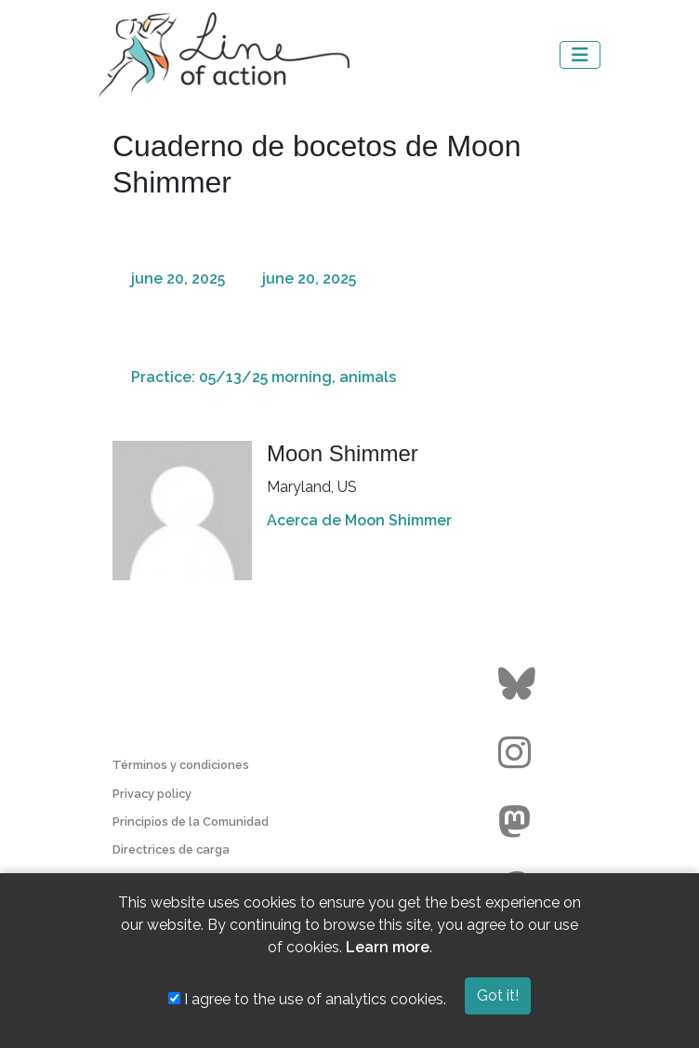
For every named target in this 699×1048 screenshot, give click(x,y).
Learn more (387, 947)
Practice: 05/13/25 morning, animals (263, 377)
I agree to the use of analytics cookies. (307, 999)
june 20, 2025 (178, 278)
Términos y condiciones (180, 765)
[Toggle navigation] (580, 55)
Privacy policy (151, 794)
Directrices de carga (171, 849)
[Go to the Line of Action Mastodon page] (519, 822)
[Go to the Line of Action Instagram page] (519, 753)
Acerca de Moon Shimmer (359, 520)
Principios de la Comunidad (190, 822)
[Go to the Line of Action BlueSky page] (519, 684)
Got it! (498, 995)
